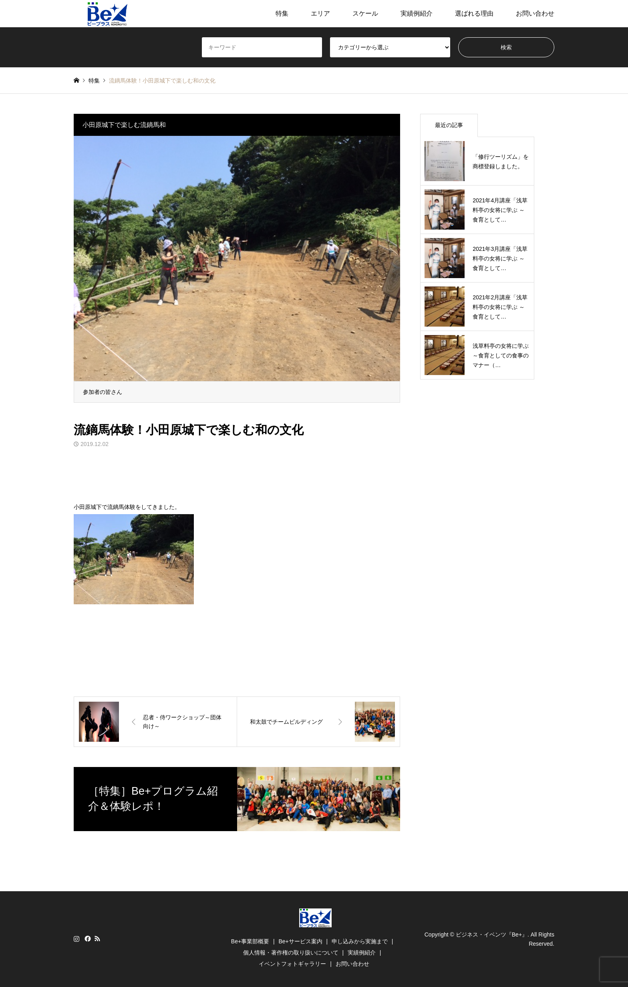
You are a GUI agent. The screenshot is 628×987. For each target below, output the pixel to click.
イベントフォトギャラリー (292, 964)
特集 (282, 13)
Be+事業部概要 (250, 941)
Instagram (76, 938)
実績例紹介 (417, 13)
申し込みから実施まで (360, 941)
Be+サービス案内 (300, 941)
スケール (365, 13)
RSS (97, 938)
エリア (320, 13)
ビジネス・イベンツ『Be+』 (491, 934)
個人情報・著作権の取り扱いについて (290, 952)
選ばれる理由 (474, 13)
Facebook (87, 938)
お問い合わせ (535, 13)
